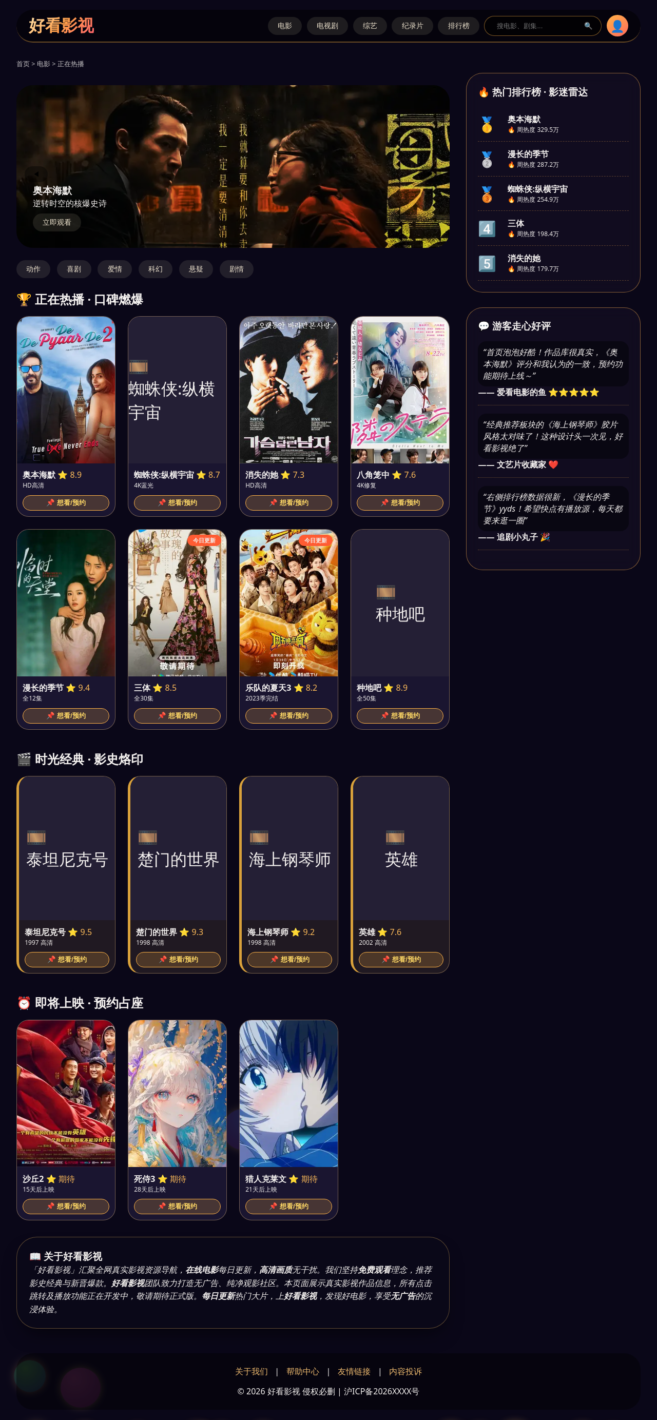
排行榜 (459, 26)
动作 (33, 269)
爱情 (115, 269)
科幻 (155, 269)
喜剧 (74, 269)
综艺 (370, 26)
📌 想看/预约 (65, 503)
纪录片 (412, 26)
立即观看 (57, 222)
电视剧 (327, 26)
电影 (285, 26)
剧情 (236, 269)
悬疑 (196, 269)
